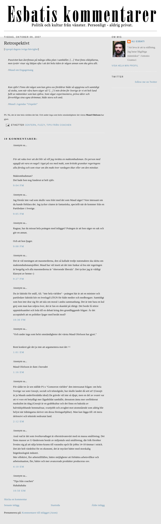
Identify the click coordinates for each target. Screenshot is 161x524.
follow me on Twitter (146, 81)
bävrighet (33, 49)
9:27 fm (18, 278)
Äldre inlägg (98, 505)
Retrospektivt (16, 43)
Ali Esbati (138, 41)
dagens (17, 49)
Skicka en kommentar (15, 499)
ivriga (24, 49)
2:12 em (18, 421)
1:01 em (18, 352)
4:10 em (18, 466)
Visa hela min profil (125, 66)
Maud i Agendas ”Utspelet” (23, 104)
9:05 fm (18, 213)
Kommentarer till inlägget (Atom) (40, 512)
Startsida (55, 505)
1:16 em (18, 372)
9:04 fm (18, 185)
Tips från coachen (58, 125)
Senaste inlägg (11, 505)
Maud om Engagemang (21, 69)
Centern (30, 125)
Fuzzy (41, 125)
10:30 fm (19, 319)
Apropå (9, 49)
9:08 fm (18, 246)
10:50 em (19, 490)
